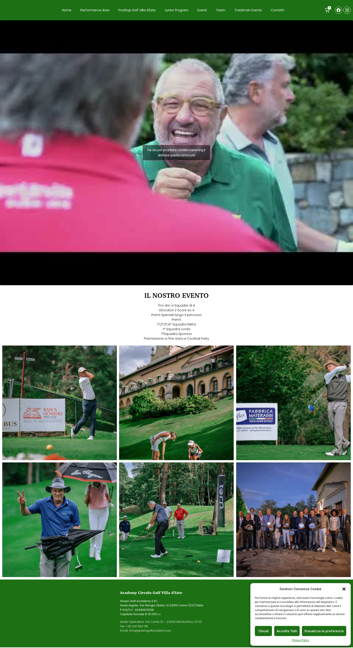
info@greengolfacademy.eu (150, 631)
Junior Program (176, 10)
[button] (344, 589)
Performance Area (94, 10)
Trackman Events (248, 10)
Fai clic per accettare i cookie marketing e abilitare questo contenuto (176, 153)
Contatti (277, 10)
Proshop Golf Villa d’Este (137, 10)
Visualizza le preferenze (324, 631)
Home (66, 10)
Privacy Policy (300, 640)
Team (220, 10)
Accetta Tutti (287, 631)
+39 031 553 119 (137, 627)
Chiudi (263, 631)
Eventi (202, 10)
